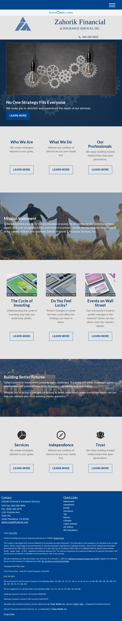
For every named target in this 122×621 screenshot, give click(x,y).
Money (66, 517)
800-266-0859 (88, 37)
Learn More (18, 115)
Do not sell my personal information (55, 561)
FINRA (75, 604)
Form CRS (13, 533)
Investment (68, 504)
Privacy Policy (9, 614)
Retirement (68, 501)
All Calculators (70, 530)
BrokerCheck (59, 538)
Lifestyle (67, 520)
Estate (66, 508)
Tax (65, 514)
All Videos (68, 527)
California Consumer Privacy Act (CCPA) (83, 559)
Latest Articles (70, 524)
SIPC (81, 604)
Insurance (68, 511)
